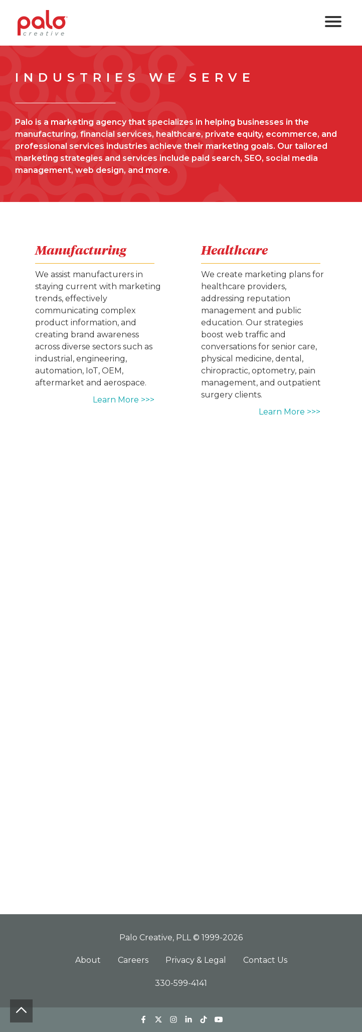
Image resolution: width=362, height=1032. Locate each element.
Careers (134, 960)
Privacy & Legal (196, 960)
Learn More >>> (123, 399)
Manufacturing (80, 250)
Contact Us (265, 960)
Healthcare (234, 250)
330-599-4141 (181, 983)
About (89, 960)
